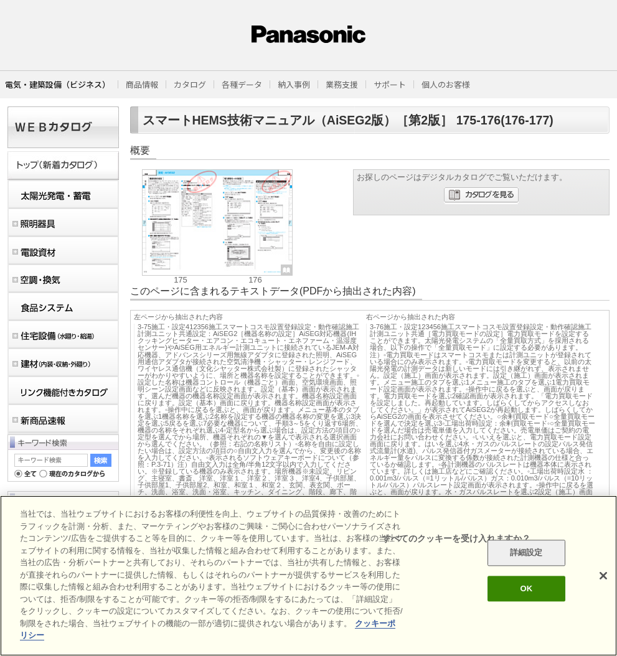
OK (526, 588)
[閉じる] (603, 575)
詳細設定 (526, 553)
